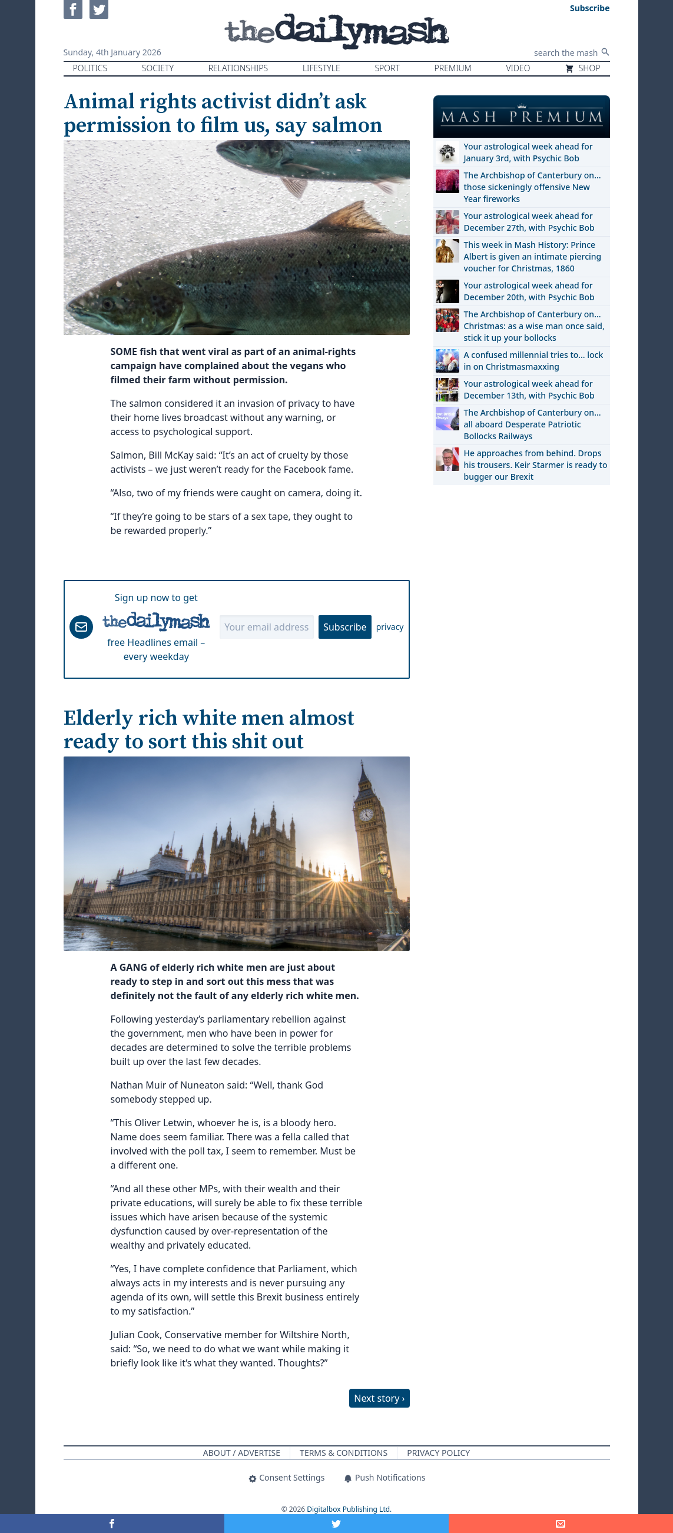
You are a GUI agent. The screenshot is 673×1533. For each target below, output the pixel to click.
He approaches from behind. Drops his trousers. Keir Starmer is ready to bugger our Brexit (536, 464)
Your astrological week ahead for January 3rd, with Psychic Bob (528, 152)
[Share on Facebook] (112, 1523)
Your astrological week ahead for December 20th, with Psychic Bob (529, 291)
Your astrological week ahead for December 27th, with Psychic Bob (529, 221)
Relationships (238, 68)
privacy (390, 626)
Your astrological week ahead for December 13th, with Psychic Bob (529, 389)
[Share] (561, 1523)
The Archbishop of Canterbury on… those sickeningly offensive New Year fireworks (532, 187)
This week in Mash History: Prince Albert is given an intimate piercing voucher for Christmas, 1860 (533, 256)
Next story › (379, 1398)
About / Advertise (241, 1452)
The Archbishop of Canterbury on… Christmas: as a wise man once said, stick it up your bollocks (534, 325)
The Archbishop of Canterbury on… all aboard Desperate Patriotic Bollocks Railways (532, 424)
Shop (582, 68)
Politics (90, 68)
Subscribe (344, 626)
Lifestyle (321, 68)
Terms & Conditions (343, 1452)
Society (158, 68)
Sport (386, 68)
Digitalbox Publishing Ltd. (349, 1509)
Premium (453, 68)
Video (518, 68)
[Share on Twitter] (336, 1523)
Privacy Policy (438, 1452)
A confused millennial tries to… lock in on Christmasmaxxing (534, 360)
